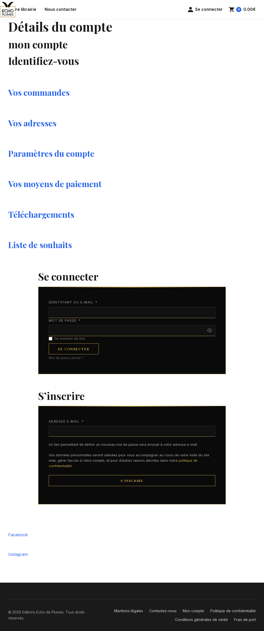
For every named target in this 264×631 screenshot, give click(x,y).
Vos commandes (39, 92)
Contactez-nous (163, 611)
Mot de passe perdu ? (66, 358)
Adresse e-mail (66, 421)
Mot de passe (64, 321)
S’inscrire (132, 480)
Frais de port (245, 619)
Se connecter (73, 349)
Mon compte (193, 611)
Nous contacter (61, 9)
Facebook (18, 534)
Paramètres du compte (51, 153)
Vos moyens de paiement (55, 183)
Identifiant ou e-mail (73, 302)
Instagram (18, 554)
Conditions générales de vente (201, 619)
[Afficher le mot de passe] (209, 330)
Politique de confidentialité (233, 611)
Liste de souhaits (40, 244)
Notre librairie (22, 9)
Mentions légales (128, 611)
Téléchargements (41, 214)
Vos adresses (32, 122)
